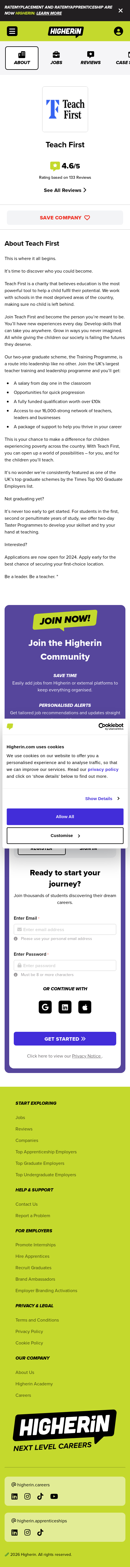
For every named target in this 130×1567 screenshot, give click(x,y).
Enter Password (31, 954)
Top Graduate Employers (39, 1163)
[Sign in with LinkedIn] (65, 1007)
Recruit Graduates (33, 1267)
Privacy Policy (29, 1331)
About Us (24, 1372)
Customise (65, 835)
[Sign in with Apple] (84, 1007)
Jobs (56, 58)
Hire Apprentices (32, 1256)
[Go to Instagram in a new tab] (27, 1496)
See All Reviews (65, 190)
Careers (23, 1395)
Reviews (91, 58)
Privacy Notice (87, 1056)
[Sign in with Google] (45, 1007)
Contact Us (26, 1204)
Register (42, 849)
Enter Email (26, 918)
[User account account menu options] (119, 31)
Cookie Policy (29, 1343)
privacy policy (103, 769)
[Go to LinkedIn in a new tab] (14, 1496)
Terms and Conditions (37, 1320)
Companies (26, 1140)
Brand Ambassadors (35, 1279)
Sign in (88, 849)
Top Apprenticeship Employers (46, 1152)
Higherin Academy (34, 1383)
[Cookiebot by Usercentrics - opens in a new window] (98, 726)
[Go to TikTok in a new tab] (40, 1496)
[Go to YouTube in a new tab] (54, 1496)
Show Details (98, 798)
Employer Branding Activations (46, 1290)
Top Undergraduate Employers (45, 1174)
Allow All (65, 816)
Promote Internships (35, 1244)
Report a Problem (32, 1215)
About (22, 58)
